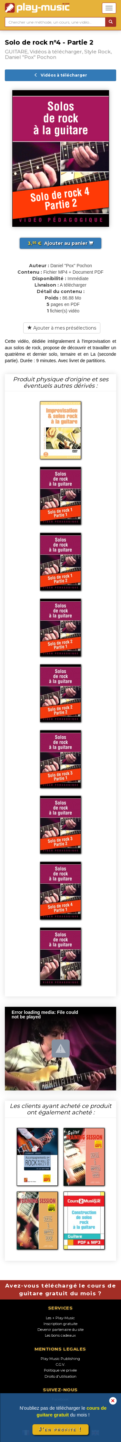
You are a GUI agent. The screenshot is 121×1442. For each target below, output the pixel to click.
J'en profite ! (60, 1429)
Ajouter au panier (60, 243)
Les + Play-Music (60, 1318)
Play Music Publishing (60, 1358)
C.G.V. (60, 1364)
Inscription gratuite (60, 1323)
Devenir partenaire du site (60, 1329)
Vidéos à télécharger (60, 75)
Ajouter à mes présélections (61, 328)
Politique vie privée (60, 1370)
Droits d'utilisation (60, 1376)
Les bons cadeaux (60, 1335)
